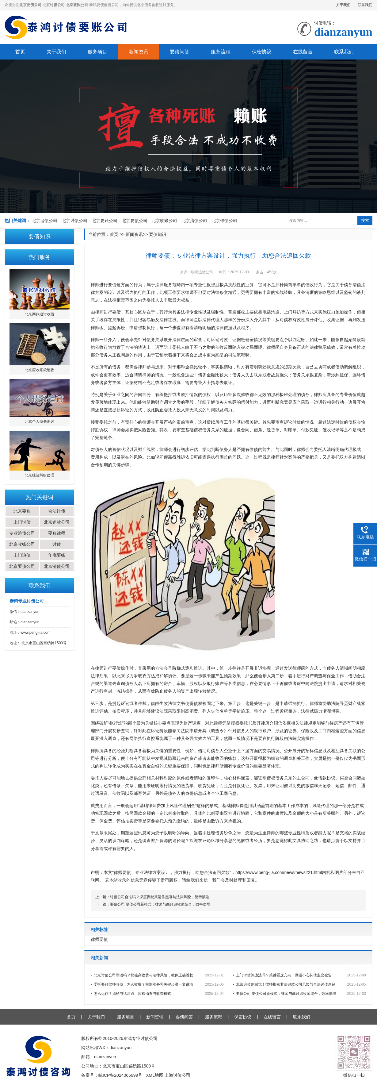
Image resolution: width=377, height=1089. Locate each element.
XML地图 (154, 1075)
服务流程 (220, 51)
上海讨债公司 (177, 1075)
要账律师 (56, 533)
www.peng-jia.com (35, 632)
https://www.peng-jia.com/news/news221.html (278, 872)
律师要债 (99, 939)
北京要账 (22, 511)
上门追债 (22, 555)
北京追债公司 (44, 220)
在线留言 (303, 51)
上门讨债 (22, 522)
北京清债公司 (194, 220)
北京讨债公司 (74, 220)
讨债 (56, 544)
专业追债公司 (22, 533)
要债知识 (157, 234)
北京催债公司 (224, 220)
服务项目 (97, 51)
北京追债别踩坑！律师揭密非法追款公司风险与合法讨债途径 (301, 984)
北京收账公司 (164, 220)
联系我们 (365, 5)
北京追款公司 (57, 522)
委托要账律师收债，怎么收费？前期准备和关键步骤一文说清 (159, 984)
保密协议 (262, 51)
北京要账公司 (104, 220)
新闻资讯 (138, 51)
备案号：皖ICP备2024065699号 (111, 1075)
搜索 (365, 220)
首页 (20, 51)
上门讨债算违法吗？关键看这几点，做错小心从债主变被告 (301, 975)
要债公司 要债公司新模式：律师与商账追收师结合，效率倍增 (160, 904)
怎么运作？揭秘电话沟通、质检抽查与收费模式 (159, 993)
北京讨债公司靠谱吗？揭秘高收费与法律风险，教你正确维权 (159, 975)
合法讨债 (56, 511)
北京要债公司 (134, 220)
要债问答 (179, 51)
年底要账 (56, 555)
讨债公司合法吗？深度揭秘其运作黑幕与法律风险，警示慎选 (159, 897)
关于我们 (343, 5)
